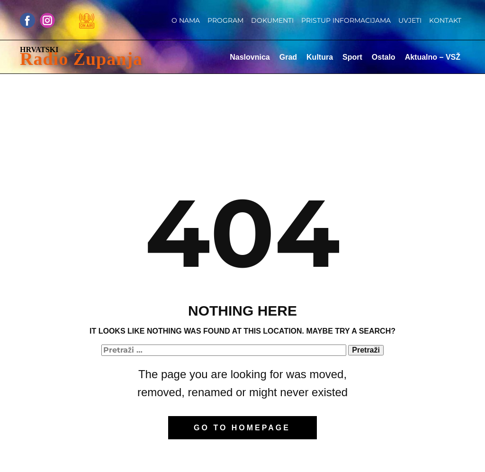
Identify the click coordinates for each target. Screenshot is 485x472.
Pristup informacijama (346, 20)
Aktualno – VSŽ (432, 57)
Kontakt (445, 20)
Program (225, 20)
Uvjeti (410, 20)
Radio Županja (81, 59)
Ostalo (383, 57)
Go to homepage (242, 428)
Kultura (319, 57)
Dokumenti (272, 20)
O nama (185, 20)
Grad (288, 57)
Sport (352, 57)
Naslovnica (249, 57)
